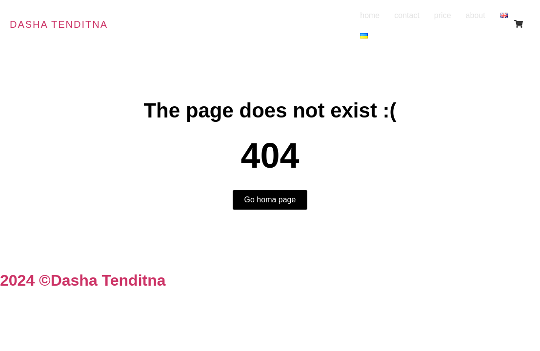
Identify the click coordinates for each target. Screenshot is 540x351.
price (442, 15)
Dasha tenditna (59, 24)
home (370, 15)
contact (407, 15)
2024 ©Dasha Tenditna (83, 280)
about (475, 15)
